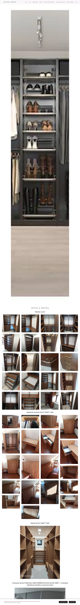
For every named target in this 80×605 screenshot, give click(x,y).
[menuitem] (26, 2)
